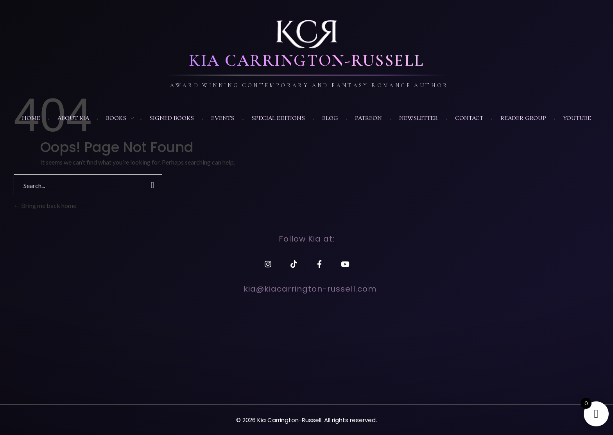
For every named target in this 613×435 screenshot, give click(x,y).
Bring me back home (45, 205)
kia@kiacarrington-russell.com (310, 288)
